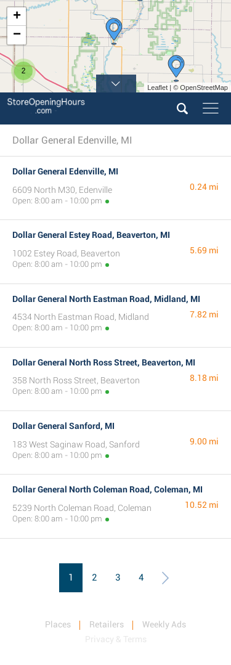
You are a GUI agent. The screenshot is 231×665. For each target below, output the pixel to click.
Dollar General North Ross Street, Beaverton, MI (103, 362)
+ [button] (17, 16)
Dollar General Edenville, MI (65, 171)
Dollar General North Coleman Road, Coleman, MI (107, 489)
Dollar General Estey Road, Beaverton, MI (91, 235)
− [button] (17, 35)
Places (58, 624)
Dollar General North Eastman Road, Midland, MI (106, 299)
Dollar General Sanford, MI (63, 426)
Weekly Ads (164, 624)
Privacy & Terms (116, 639)
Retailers (106, 624)
